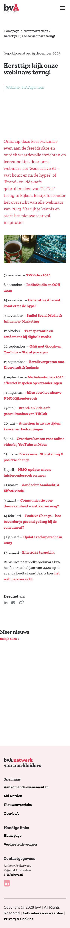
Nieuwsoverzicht (36, 31)
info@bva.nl (15, 875)
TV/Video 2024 (38, 275)
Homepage (11, 31)
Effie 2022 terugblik (38, 552)
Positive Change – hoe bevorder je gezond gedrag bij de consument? (32, 522)
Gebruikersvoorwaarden (43, 913)
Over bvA (11, 814)
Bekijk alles (8, 639)
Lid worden (13, 796)
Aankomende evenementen (26, 787)
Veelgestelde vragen (20, 844)
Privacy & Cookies (18, 919)
